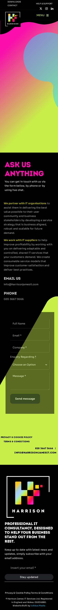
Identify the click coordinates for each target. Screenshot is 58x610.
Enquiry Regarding (24, 356)
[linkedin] (52, 8)
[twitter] (41, 8)
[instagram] (46, 8)
